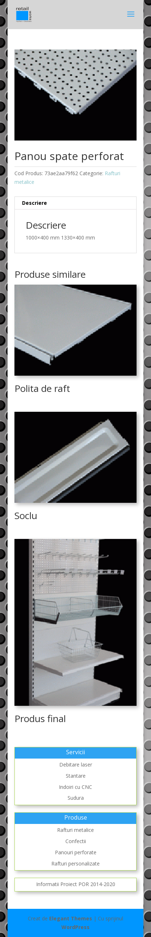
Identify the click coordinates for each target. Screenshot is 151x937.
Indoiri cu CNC (75, 786)
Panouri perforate (75, 852)
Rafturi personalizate (75, 863)
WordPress (75, 927)
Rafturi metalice (75, 829)
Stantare (76, 775)
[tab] (75, 203)
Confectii (75, 841)
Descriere (34, 202)
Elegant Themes (70, 918)
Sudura (76, 797)
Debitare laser (75, 764)
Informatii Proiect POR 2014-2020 (75, 884)
